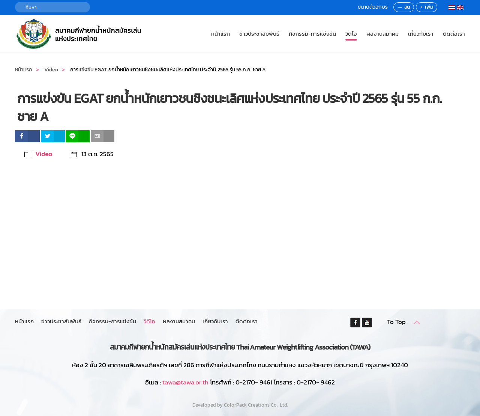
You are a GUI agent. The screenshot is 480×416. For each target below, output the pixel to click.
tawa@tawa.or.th (185, 382)
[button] (416, 322)
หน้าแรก (220, 33)
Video (43, 154)
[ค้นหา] (52, 7)
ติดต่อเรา (454, 33)
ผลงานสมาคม (382, 33)
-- (400, 7)
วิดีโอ (351, 33)
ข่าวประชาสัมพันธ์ (259, 33)
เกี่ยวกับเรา (421, 33)
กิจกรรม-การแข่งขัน (312, 33)
